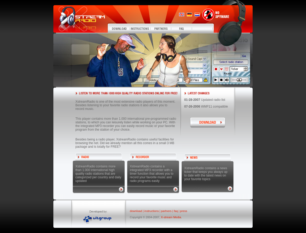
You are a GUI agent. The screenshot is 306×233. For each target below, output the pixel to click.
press (183, 211)
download (136, 211)
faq (176, 211)
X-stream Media (171, 217)
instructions (151, 211)
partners (166, 211)
